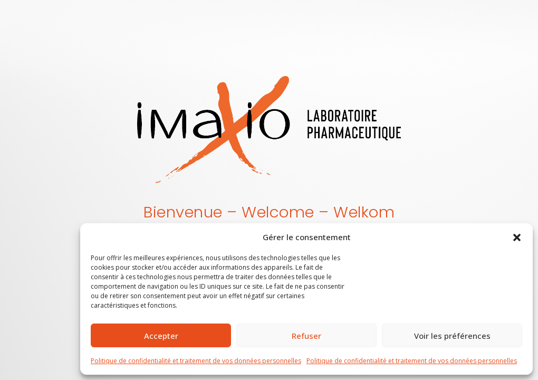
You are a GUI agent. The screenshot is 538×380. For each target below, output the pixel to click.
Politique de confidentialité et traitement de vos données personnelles (196, 360)
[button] (517, 237)
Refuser (306, 335)
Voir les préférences (452, 335)
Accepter (161, 335)
